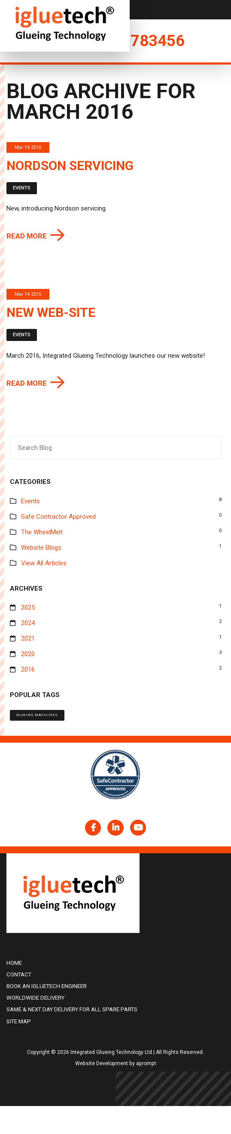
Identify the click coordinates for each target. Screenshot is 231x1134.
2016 (28, 669)
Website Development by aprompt (115, 1063)
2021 (28, 638)
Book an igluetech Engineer (46, 986)
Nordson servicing (70, 165)
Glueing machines (37, 715)
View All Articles (44, 563)
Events (21, 188)
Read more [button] (26, 236)
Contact (18, 974)
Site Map (18, 1021)
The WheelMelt (42, 532)
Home (14, 963)
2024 (28, 623)
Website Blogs (41, 548)
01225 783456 (133, 40)
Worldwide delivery (35, 998)
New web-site (50, 312)
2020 (28, 654)
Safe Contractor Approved (58, 517)
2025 (28, 607)
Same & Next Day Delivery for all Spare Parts (71, 1009)
